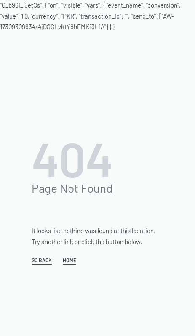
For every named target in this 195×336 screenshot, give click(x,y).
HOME (69, 260)
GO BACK (42, 260)
